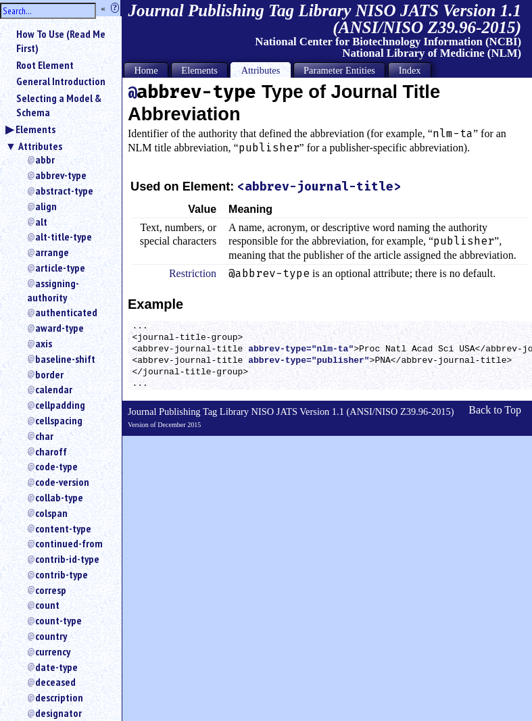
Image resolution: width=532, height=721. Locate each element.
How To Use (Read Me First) (60, 41)
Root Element (45, 65)
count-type (58, 620)
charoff (51, 451)
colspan (51, 513)
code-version (62, 482)
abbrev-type (61, 175)
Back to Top (494, 410)
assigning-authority (53, 290)
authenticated (66, 312)
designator (58, 713)
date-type (56, 667)
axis (43, 343)
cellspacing (58, 420)
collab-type (59, 497)
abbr (45, 159)
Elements (35, 129)
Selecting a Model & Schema (58, 105)
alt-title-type (63, 236)
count (47, 605)
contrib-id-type (67, 559)
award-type (59, 327)
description (59, 697)
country (51, 636)
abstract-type (64, 190)
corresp (50, 590)
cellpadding (60, 405)
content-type (63, 528)
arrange (52, 252)
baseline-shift (65, 359)
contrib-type (61, 574)
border (49, 374)
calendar (53, 389)
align (46, 206)
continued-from (69, 543)
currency (52, 651)
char (44, 436)
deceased (55, 682)
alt (41, 221)
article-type (60, 267)
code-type (56, 466)
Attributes (40, 146)
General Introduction (60, 81)
